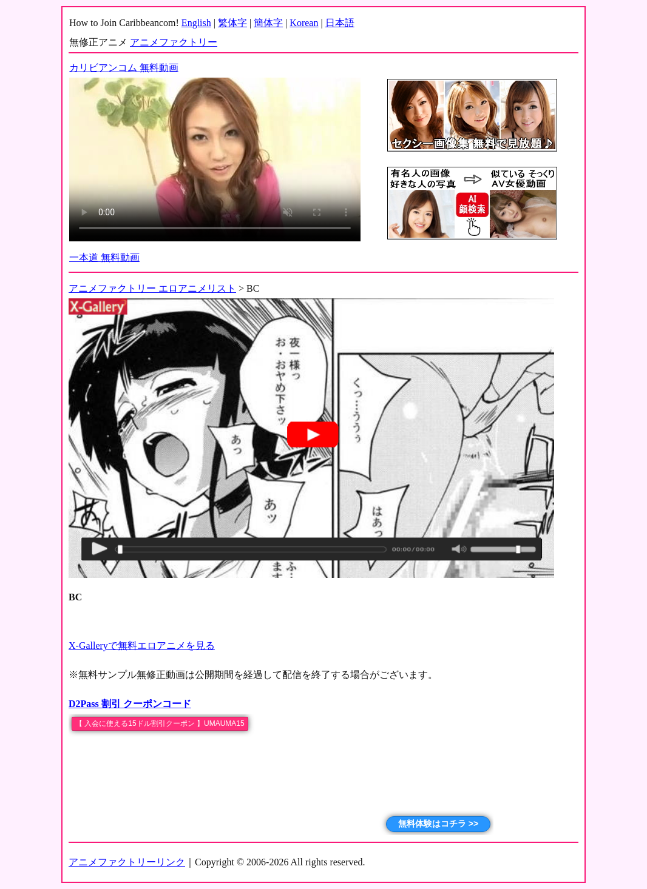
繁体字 (232, 23)
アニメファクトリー (173, 42)
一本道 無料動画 (104, 257)
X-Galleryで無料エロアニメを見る (142, 645)
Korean (304, 23)
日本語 (339, 23)
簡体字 (268, 23)
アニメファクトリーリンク (127, 862)
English (196, 23)
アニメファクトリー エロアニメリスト (152, 288)
